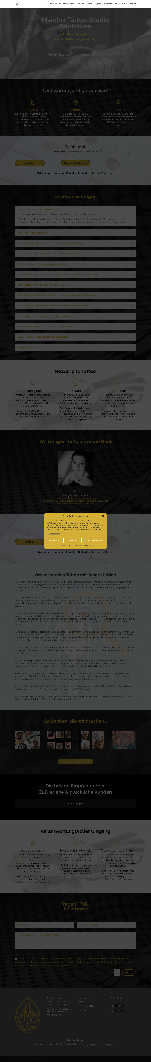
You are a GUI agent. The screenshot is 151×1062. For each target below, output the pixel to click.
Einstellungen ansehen (93, 540)
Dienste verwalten (54, 534)
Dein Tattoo (81, 4)
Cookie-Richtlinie (66, 545)
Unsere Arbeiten (121, 4)
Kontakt (133, 4)
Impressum (86, 545)
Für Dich (53, 4)
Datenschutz (77, 545)
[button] (103, 516)
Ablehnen (73, 540)
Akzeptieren (55, 540)
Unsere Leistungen (66, 4)
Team (90, 4)
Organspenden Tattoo (103, 4)
